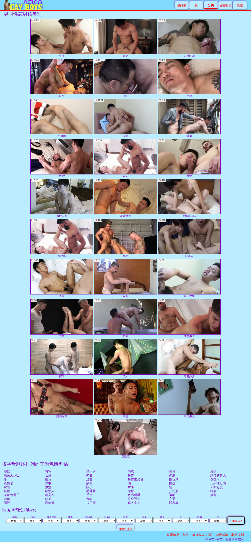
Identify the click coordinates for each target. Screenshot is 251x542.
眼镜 (89, 487)
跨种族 (61, 238)
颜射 (48, 499)
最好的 (181, 5)
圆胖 (7, 502)
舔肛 (172, 475)
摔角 (213, 495)
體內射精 (61, 398)
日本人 (189, 238)
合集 (48, 475)
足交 (89, 479)
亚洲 (61, 38)
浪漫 (48, 487)
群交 (125, 238)
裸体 (131, 475)
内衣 (131, 471)
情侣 (48, 479)
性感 (172, 483)
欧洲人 (50, 491)
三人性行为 (218, 483)
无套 (125, 118)
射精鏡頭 (189, 38)
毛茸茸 (91, 491)
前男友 (50, 495)
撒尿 (131, 491)
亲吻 (89, 499)
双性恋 (8, 483)
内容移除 (222, 534)
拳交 (89, 475)
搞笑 (89, 483)
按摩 (61, 358)
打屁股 (173, 491)
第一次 (91, 471)
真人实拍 (134, 502)
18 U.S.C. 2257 (202, 534)
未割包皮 (216, 487)
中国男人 (189, 398)
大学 (61, 318)
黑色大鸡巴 (11, 475)
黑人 (125, 358)
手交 (89, 495)
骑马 (172, 471)
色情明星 (225, 5)
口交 (61, 78)
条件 (185, 534)
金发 (7, 491)
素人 (125, 158)
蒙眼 (7, 487)
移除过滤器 (125, 528)
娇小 (131, 487)
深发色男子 (11, 495)
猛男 (125, 38)
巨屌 (189, 78)
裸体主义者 (135, 479)
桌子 (213, 471)
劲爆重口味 (189, 198)
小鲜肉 (61, 118)
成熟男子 (189, 318)
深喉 (48, 483)
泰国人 (215, 479)
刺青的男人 (218, 475)
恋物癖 (50, 502)
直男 (172, 499)
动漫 (125, 398)
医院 (61, 278)
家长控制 (237, 534)
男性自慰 (61, 198)
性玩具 (173, 479)
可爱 (189, 158)
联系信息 (173, 534)
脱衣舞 (173, 502)
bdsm (61, 158)
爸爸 (125, 278)
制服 (213, 491)
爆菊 (189, 118)
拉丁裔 (91, 502)
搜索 (240, 5)
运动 (172, 495)
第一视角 (189, 278)
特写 (48, 471)
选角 (7, 499)
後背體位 (125, 198)
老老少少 (189, 358)
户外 (125, 318)
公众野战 (134, 499)
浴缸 (7, 471)
